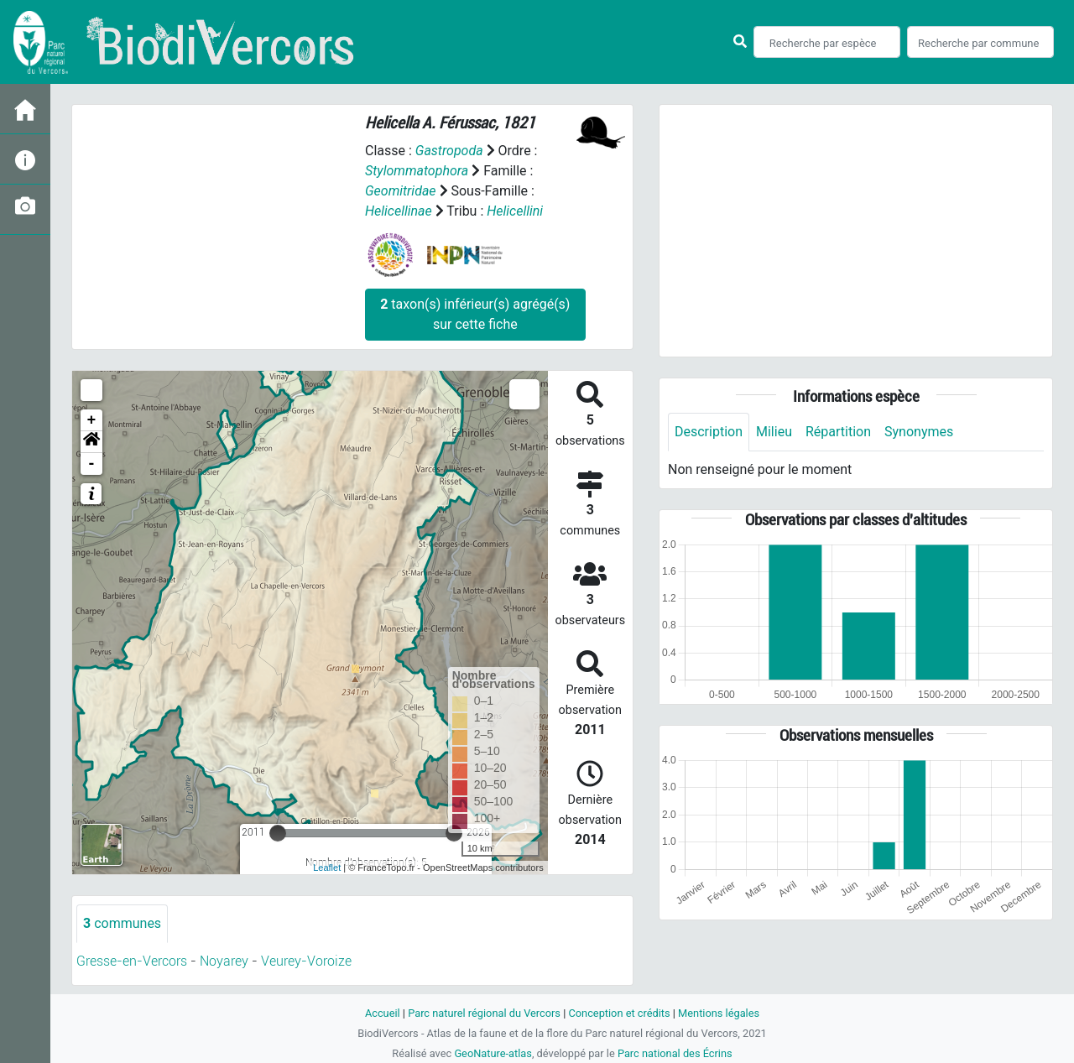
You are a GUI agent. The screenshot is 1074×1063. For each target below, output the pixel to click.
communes (122, 923)
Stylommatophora (416, 171)
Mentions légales (718, 1013)
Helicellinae (398, 211)
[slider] (277, 833)
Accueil (382, 1013)
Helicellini (515, 211)
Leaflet (327, 867)
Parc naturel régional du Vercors (484, 1013)
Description (709, 432)
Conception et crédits (619, 1013)
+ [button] (91, 420)
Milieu (774, 432)
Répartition (838, 432)
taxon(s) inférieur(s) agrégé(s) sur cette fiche (475, 314)
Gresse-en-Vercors (131, 961)
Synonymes (918, 432)
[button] (91, 442)
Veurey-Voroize (306, 961)
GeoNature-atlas (493, 1053)
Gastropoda (449, 151)
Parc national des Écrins (675, 1053)
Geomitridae (400, 191)
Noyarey (224, 961)
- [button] (91, 464)
